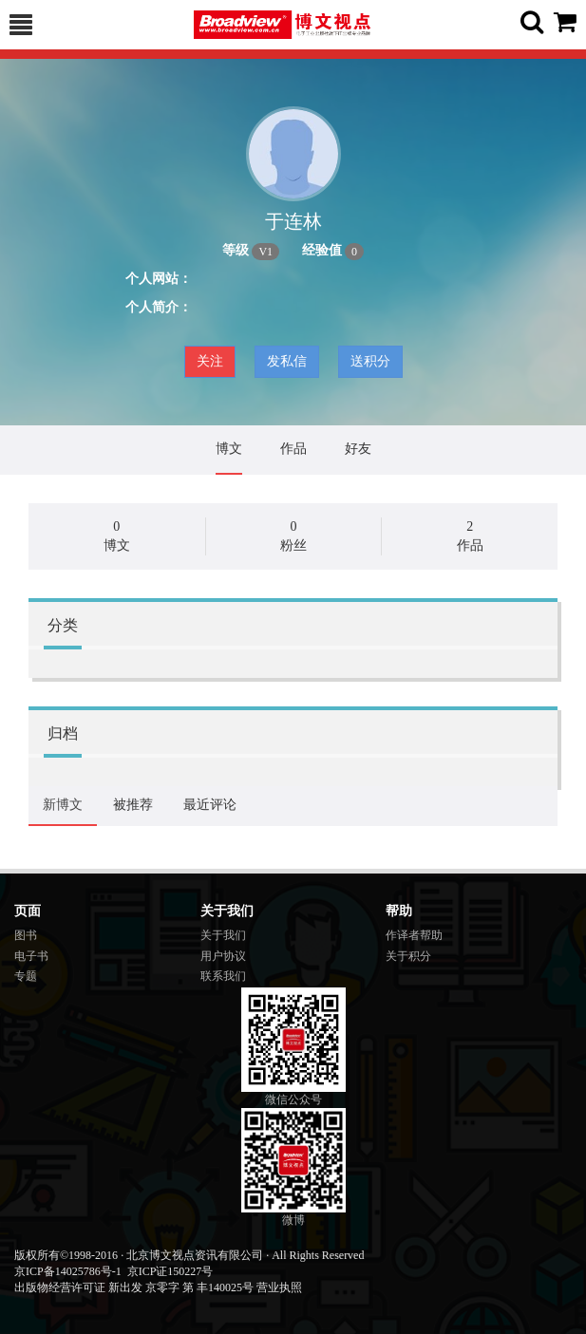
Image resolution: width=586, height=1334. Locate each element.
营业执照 (279, 1287)
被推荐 (133, 805)
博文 (229, 449)
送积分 (370, 361)
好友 (358, 449)
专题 (25, 976)
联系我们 (223, 976)
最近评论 (209, 805)
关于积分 (408, 956)
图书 (25, 935)
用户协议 (223, 956)
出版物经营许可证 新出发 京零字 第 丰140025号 (134, 1287)
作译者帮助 (414, 935)
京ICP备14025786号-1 (68, 1271)
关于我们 (223, 935)
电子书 (31, 956)
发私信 (287, 361)
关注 (210, 361)
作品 (293, 449)
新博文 (63, 805)
